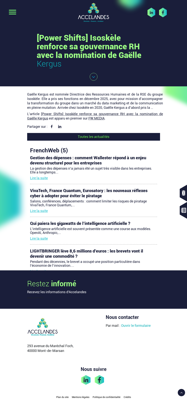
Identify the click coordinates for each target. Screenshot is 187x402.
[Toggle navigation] (12, 12)
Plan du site (62, 397)
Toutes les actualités (93, 137)
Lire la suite (39, 178)
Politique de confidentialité (106, 397)
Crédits (127, 397)
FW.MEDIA (96, 118)
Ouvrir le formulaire (136, 326)
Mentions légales (80, 397)
